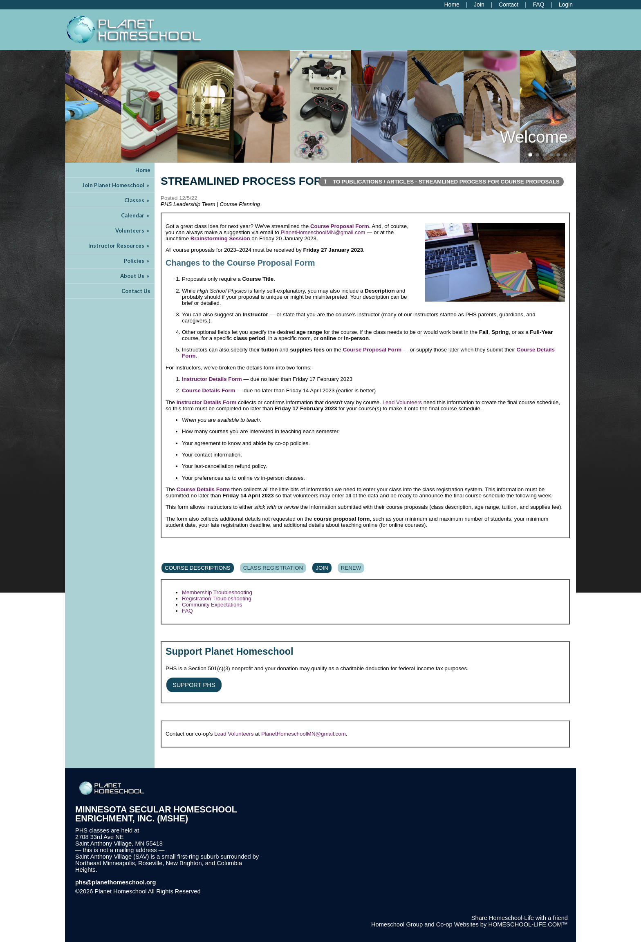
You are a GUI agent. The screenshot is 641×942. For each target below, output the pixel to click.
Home (142, 170)
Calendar (135, 215)
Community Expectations (212, 605)
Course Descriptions (198, 568)
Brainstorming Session (220, 238)
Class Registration (273, 568)
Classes (137, 200)
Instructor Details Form (212, 379)
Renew (351, 568)
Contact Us (135, 291)
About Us (135, 276)
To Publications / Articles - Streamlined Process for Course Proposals (441, 182)
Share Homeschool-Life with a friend (519, 918)
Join (322, 568)
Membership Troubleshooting (217, 592)
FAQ (187, 611)
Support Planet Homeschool (229, 651)
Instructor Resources (119, 245)
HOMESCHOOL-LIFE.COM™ (528, 924)
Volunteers (132, 230)
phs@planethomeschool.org (115, 882)
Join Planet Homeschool (116, 185)
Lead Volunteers (402, 402)
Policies (137, 260)
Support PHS (194, 685)
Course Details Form (208, 390)
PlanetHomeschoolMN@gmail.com (323, 232)
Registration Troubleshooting (216, 598)
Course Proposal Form (339, 226)
